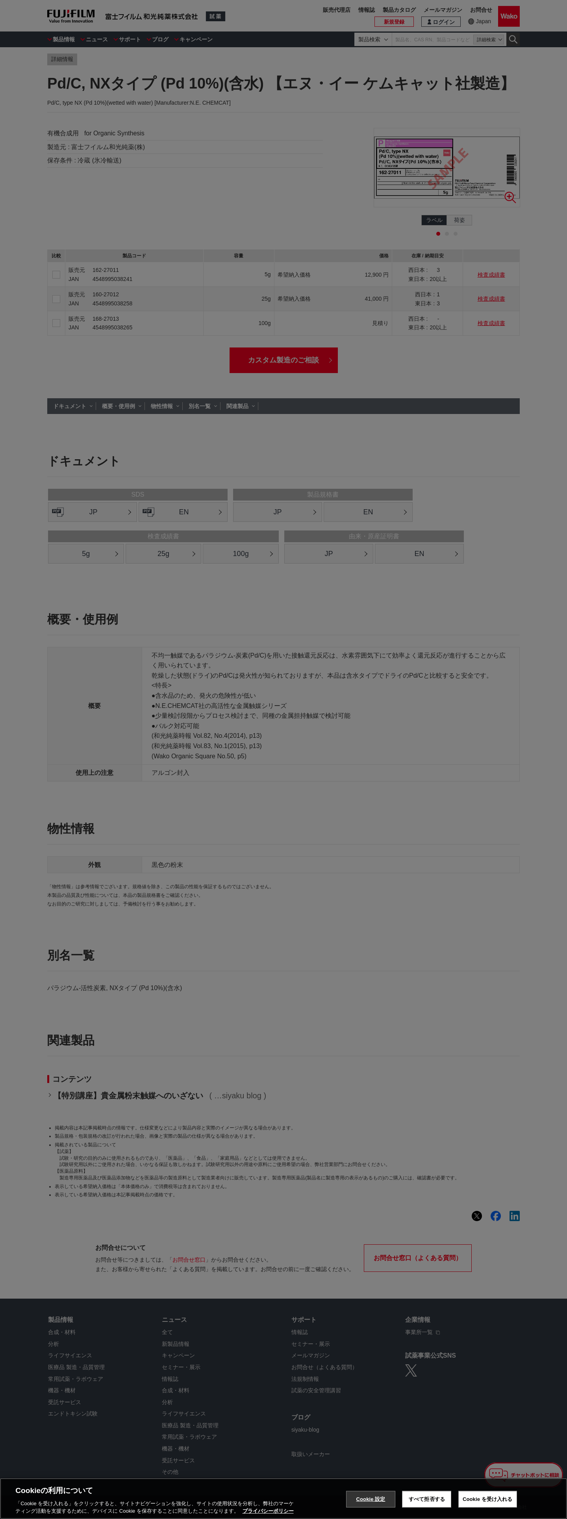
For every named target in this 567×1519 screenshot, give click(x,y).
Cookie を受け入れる (488, 1499)
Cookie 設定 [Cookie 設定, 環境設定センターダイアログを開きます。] (370, 1499)
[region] (283, 1498)
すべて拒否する (427, 1499)
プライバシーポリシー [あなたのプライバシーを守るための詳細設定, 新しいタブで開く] (268, 1511)
